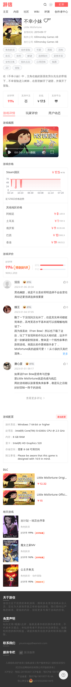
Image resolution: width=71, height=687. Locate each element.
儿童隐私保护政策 (15, 667)
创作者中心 (61, 11)
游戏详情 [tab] (9, 113)
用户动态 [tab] (54, 113)
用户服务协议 (43, 667)
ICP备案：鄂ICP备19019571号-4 (49, 676)
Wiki (36, 11)
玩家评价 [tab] (32, 113)
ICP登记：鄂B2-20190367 (18, 676)
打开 (61, 4)
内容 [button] (16, 11)
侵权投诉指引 (58, 667)
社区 (26, 11)
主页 (5, 11)
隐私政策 (30, 667)
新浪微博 (27, 657)
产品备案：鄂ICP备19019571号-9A (35, 681)
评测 (47, 11)
